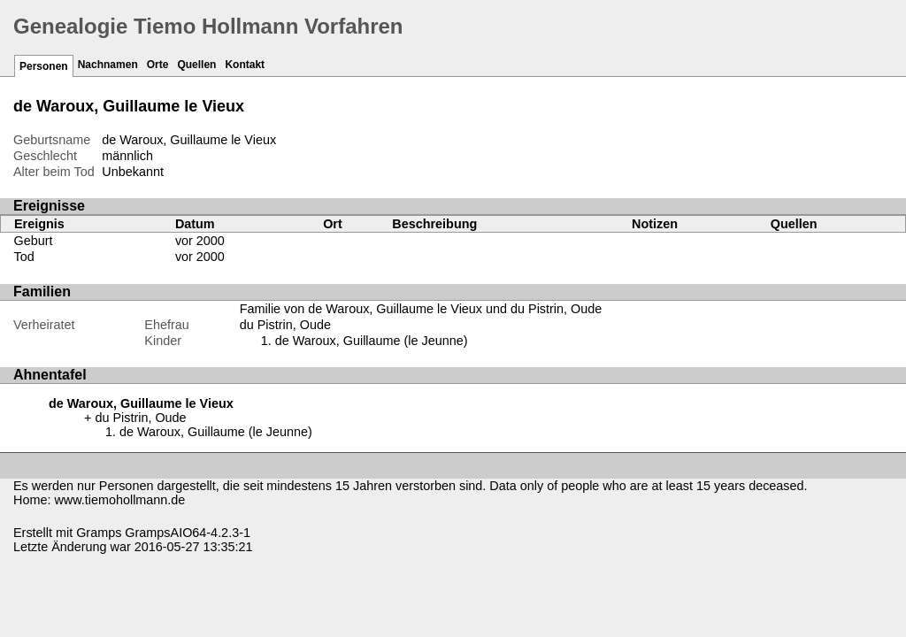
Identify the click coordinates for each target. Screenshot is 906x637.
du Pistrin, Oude (285, 325)
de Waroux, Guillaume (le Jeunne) (371, 341)
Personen (43, 66)
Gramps (98, 533)
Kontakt (245, 64)
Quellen (196, 64)
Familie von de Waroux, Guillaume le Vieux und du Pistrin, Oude (421, 309)
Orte (158, 64)
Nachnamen (108, 64)
